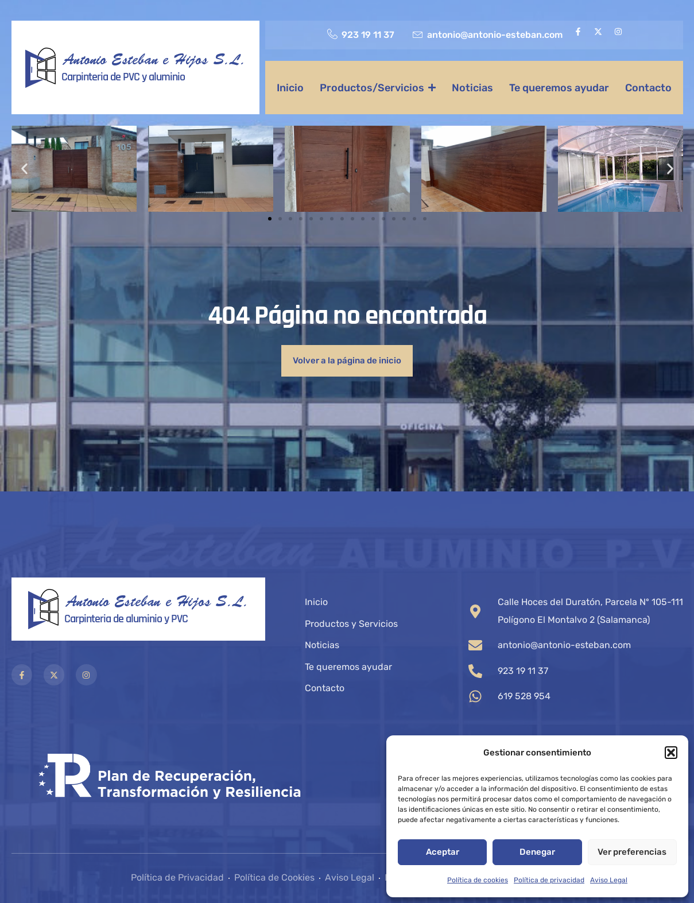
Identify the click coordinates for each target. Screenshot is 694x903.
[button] (671, 752)
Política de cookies (477, 880)
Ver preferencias (632, 852)
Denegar (537, 852)
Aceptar (442, 852)
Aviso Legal (608, 880)
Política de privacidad (549, 880)
